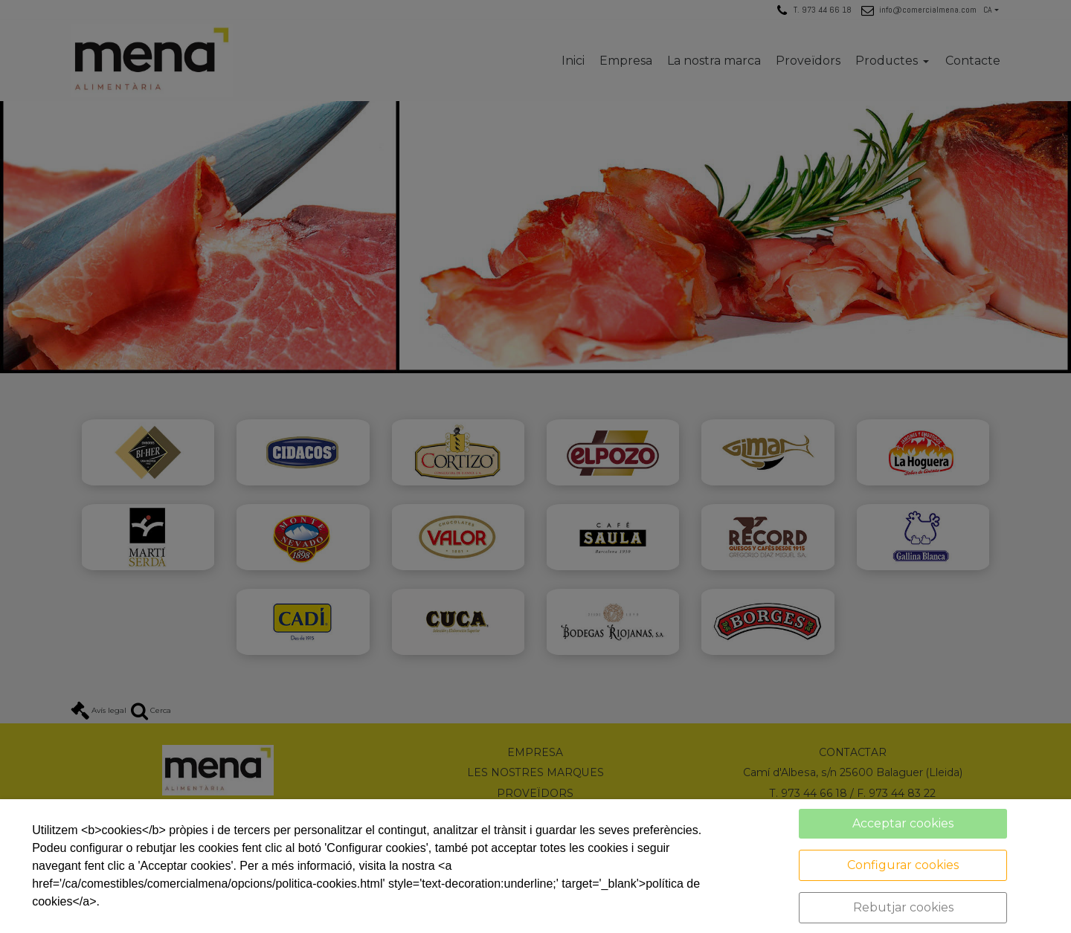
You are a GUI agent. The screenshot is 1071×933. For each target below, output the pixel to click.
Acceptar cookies (902, 823)
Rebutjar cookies (903, 907)
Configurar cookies (903, 865)
